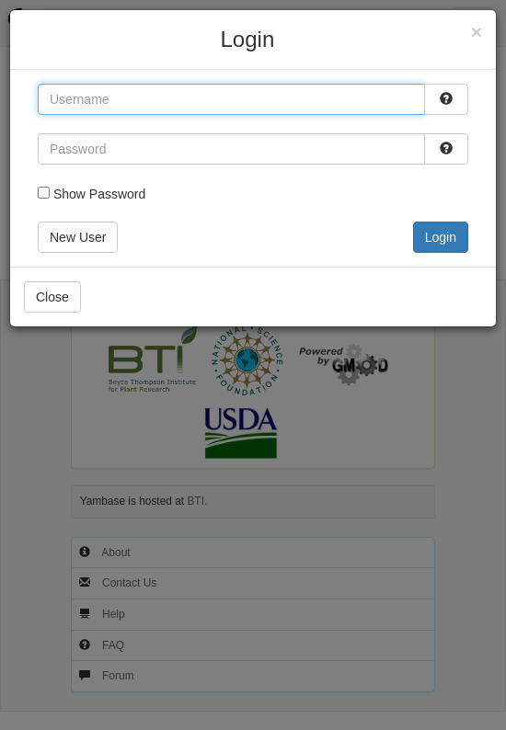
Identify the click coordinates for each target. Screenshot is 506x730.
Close (52, 297)
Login (440, 237)
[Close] (476, 31)
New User (78, 237)
